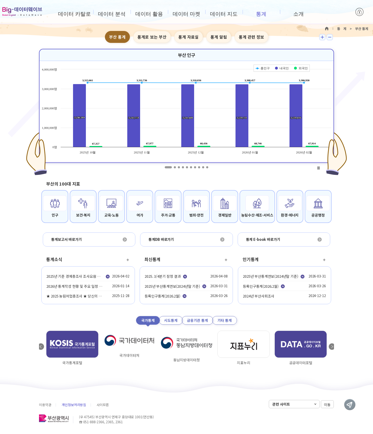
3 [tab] (179, 167)
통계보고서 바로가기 (66, 239)
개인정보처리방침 (74, 404)
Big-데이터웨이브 (22, 12)
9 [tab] (203, 167)
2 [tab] (175, 167)
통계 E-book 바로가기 (263, 239)
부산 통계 (117, 37)
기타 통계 (224, 320)
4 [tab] (183, 167)
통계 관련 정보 (251, 37)
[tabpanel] (186, 105)
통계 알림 (219, 37)
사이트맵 (103, 404)
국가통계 (148, 320)
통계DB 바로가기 (161, 239)
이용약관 (45, 404)
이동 (327, 404)
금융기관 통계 (197, 320)
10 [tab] (207, 167)
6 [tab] (191, 167)
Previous (41, 346)
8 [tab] (199, 167)
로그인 (359, 12)
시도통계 (170, 320)
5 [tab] (187, 167)
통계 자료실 (188, 37)
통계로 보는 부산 (152, 37)
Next (332, 346)
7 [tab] (195, 167)
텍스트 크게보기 (322, 37)
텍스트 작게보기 (330, 37)
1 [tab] (168, 167)
